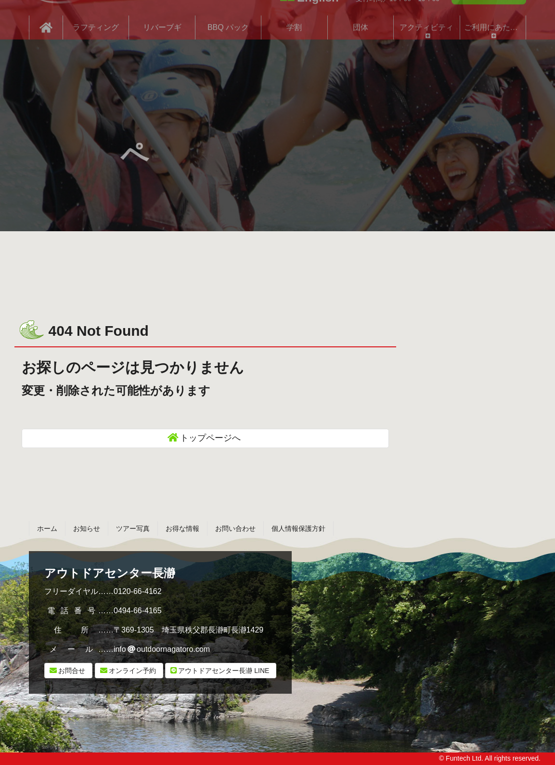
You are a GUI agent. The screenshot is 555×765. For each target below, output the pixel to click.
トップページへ (210, 438)
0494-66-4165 (138, 611)
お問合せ (71, 670)
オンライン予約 (132, 670)
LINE (223, 670)
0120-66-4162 (138, 591)
